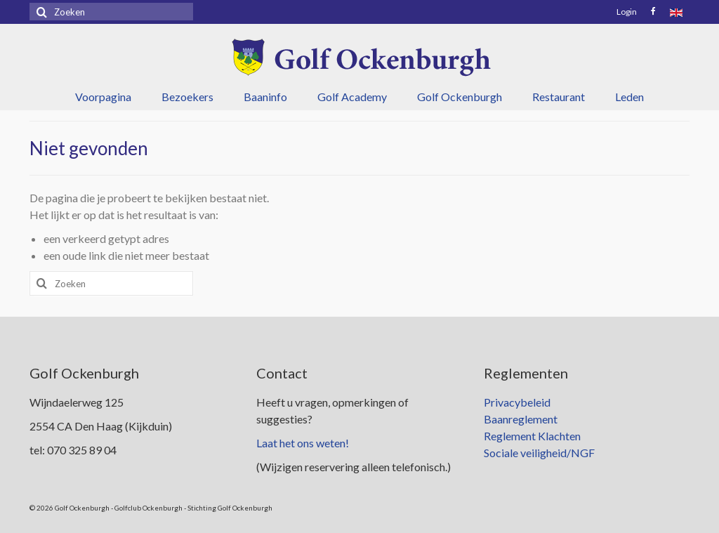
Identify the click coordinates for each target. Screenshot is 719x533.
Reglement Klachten (532, 435)
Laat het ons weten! (302, 442)
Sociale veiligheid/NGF (539, 452)
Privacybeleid (517, 402)
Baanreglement (521, 419)
